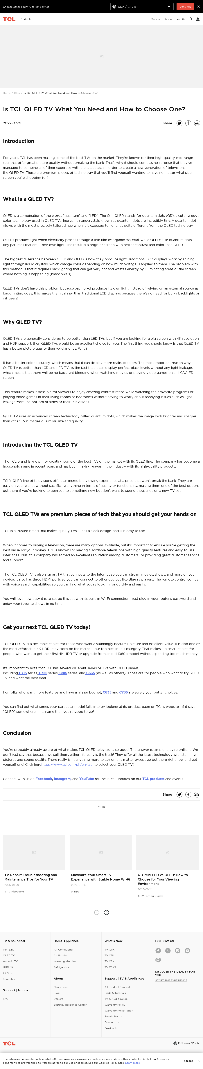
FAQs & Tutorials (115, 993)
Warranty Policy (115, 1004)
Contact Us (112, 1022)
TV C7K (109, 955)
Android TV (10, 961)
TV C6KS (110, 967)
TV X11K (109, 949)
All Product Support (117, 987)
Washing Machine (65, 961)
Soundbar (9, 979)
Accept (188, 1061)
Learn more (132, 1062)
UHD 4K (8, 967)
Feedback (111, 1028)
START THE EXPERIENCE (171, 980)
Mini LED (8, 949)
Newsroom (60, 987)
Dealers (58, 998)
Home (6, 93)
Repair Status (113, 1016)
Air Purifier (61, 955)
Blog (17, 93)
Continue (185, 6)
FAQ (5, 998)
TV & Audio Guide (116, 998)
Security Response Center (70, 1004)
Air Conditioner (63, 949)
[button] (106, 912)
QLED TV (9, 955)
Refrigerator (61, 967)
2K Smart (9, 973)
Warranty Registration (119, 1010)
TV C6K (109, 961)
